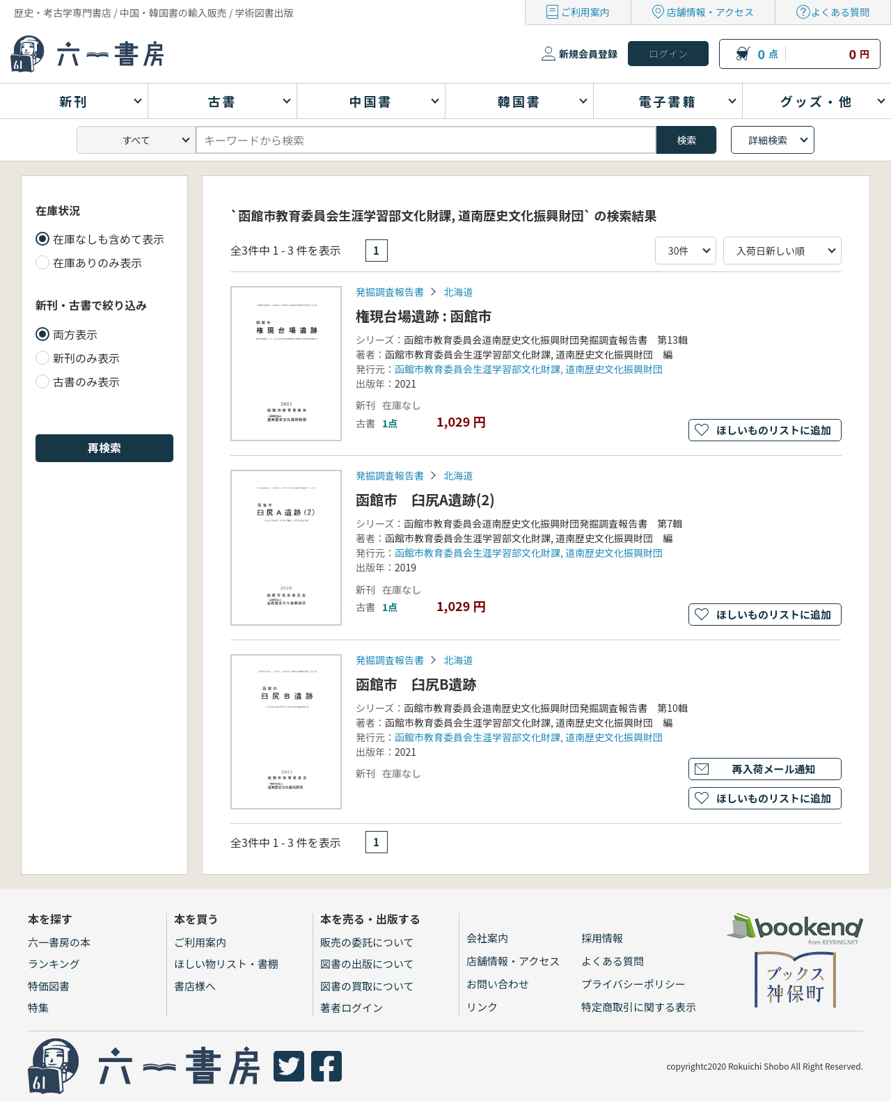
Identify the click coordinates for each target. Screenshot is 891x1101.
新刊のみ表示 (86, 357)
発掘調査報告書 (390, 292)
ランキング (54, 963)
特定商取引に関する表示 (638, 1006)
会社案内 (487, 937)
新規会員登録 (588, 54)
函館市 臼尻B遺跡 (416, 684)
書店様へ (195, 986)
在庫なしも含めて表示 (108, 238)
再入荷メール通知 (773, 768)
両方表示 (75, 334)
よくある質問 (840, 12)
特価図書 (49, 986)
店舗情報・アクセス (710, 12)
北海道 (458, 292)
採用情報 (602, 937)
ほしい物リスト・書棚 (226, 963)
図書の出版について (367, 963)
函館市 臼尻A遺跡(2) (425, 499)
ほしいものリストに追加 (773, 429)
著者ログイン (351, 1007)
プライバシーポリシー (633, 983)
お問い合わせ (497, 983)
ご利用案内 (585, 12)
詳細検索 (767, 140)
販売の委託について (367, 942)
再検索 (104, 447)
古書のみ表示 (86, 381)
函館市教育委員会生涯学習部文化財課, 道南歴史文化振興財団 (529, 369)
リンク (482, 1006)
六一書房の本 (59, 942)
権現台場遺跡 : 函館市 (424, 316)
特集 (38, 1007)
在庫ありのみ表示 (97, 262)
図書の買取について (367, 986)
